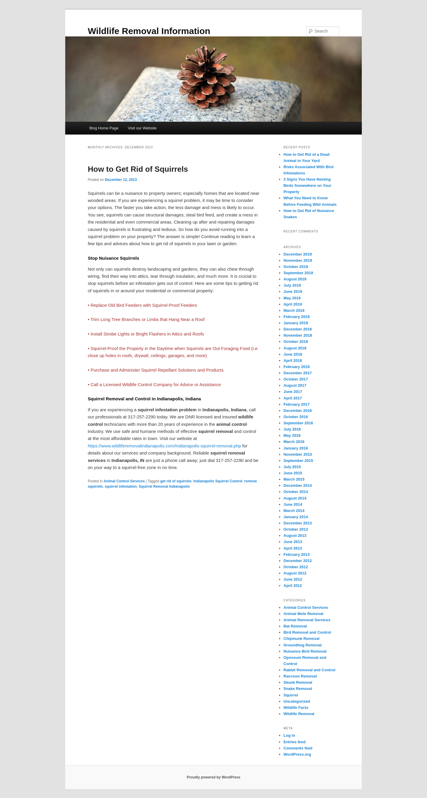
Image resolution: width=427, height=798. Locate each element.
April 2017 (292, 398)
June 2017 (292, 391)
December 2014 (297, 485)
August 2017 (294, 385)
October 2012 (295, 567)
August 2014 (294, 498)
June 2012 (292, 579)
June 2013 (292, 542)
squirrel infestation (121, 486)
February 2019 (296, 316)
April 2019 (292, 304)
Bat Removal (295, 626)
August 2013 (294, 535)
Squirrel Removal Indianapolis (164, 486)
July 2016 (292, 429)
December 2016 (297, 410)
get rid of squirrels (175, 481)
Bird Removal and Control (307, 632)
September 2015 (298, 460)
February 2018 (296, 367)
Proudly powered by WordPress (213, 777)
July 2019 (292, 285)
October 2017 (295, 379)
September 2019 (298, 273)
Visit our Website (142, 128)
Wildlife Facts (295, 707)
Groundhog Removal (302, 645)
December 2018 (297, 329)
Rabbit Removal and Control (309, 670)
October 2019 (295, 266)
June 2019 (292, 291)
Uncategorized (296, 701)
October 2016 (295, 417)
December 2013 (297, 523)
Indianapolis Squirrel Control (217, 481)
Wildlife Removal (298, 714)
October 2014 (295, 491)
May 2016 (292, 435)
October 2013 (295, 529)
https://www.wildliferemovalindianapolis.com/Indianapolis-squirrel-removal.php (164, 445)
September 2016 (298, 423)
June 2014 (292, 504)
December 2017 (297, 373)
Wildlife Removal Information (149, 31)
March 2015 (294, 479)
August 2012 (294, 573)
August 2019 (294, 279)
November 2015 (297, 454)
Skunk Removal (297, 682)
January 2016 (295, 448)
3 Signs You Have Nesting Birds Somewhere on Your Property (307, 185)
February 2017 (296, 404)
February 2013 (296, 554)
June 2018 (292, 354)
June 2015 (292, 473)
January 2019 (295, 323)
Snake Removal (297, 688)
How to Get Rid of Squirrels (138, 169)
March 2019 (294, 310)
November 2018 (297, 335)
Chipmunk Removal (301, 638)
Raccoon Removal (300, 676)
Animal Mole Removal (303, 613)
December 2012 (297, 560)
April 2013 (292, 548)
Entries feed (294, 742)
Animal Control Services (124, 481)
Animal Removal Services (306, 620)
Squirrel (290, 695)
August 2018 (294, 348)
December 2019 (297, 254)
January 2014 (295, 517)
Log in (289, 735)
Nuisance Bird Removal (304, 651)
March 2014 (294, 510)
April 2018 (292, 360)
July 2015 (292, 467)
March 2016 (294, 441)
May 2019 (292, 298)
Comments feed (298, 748)
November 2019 (297, 260)
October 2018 (295, 341)
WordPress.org (297, 754)
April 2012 (292, 585)
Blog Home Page (103, 128)
